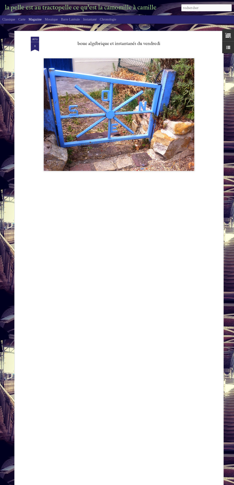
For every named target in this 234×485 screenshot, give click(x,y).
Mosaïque (51, 19)
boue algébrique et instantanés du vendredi (119, 42)
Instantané (90, 19)
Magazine (35, 19)
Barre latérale (70, 19)
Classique (8, 19)
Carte (21, 19)
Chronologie (108, 19)
